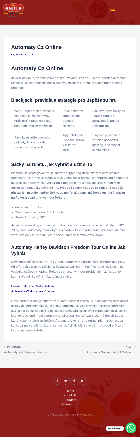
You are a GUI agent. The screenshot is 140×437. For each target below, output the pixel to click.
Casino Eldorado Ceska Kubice (32, 286)
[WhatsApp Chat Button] (130, 427)
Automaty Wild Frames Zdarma (33, 291)
